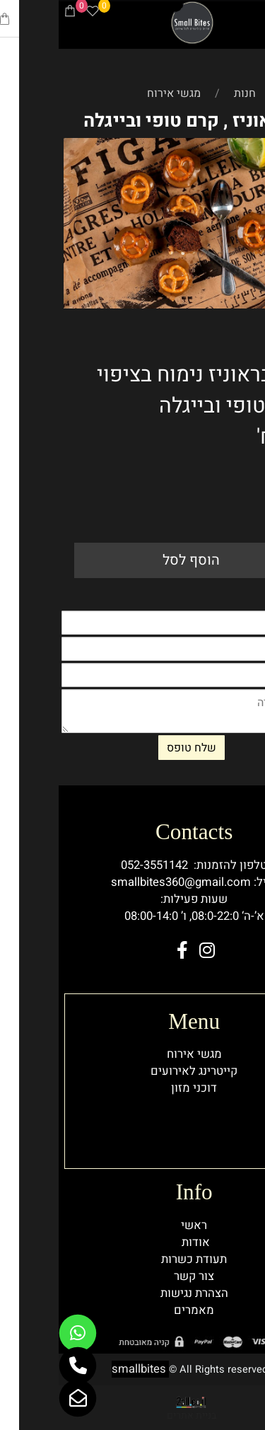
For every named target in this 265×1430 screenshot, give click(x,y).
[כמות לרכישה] (237, 509)
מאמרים (135, 1310)
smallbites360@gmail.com (122, 882)
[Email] (19, 1398)
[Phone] (232, 13)
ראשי (135, 1225)
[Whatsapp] (19, 1333)
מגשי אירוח (135, 1054)
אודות (137, 1242)
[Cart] (11, 13)
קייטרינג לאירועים (135, 1071)
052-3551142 (95, 865)
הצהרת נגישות (136, 1293)
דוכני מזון (135, 1088)
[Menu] (254, 13)
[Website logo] (133, 22)
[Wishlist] (34, 13)
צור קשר (135, 1276)
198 (237, 475)
